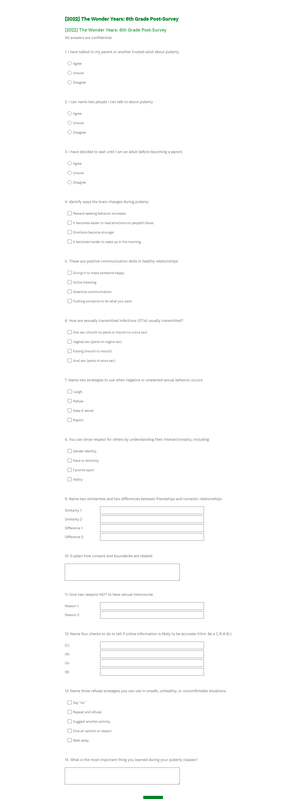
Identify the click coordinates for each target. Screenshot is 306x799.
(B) (67, 630)
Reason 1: (72, 569)
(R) (67, 612)
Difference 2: (74, 508)
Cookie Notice (158, 789)
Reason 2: (72, 578)
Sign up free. (172, 770)
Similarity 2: (74, 491)
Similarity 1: (73, 482)
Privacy (144, 789)
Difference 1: (74, 500)
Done (153, 747)
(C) (67, 603)
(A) (67, 621)
